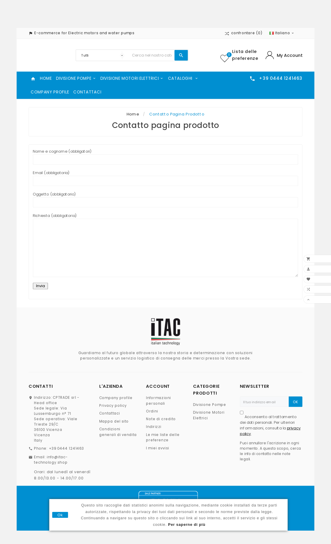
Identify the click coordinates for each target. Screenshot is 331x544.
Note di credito (161, 419)
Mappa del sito (114, 421)
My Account (289, 55)
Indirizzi (153, 426)
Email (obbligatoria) (165, 178)
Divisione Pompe (209, 404)
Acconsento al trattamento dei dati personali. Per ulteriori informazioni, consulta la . (270, 425)
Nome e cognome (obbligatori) (165, 157)
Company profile (116, 398)
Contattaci (109, 413)
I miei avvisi (157, 448)
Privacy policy (113, 405)
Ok (60, 515)
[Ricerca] (151, 55)
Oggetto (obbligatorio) (165, 199)
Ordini (152, 411)
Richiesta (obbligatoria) (165, 245)
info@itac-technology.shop (51, 459)
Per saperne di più (186, 524)
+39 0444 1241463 (66, 448)
